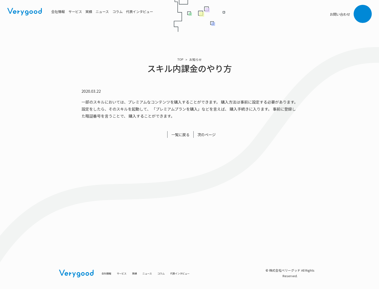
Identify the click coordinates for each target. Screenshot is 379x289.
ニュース (102, 11)
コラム (117, 11)
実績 (88, 11)
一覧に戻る (180, 134)
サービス (75, 11)
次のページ (207, 134)
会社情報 (58, 11)
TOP (180, 59)
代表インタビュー (139, 11)
